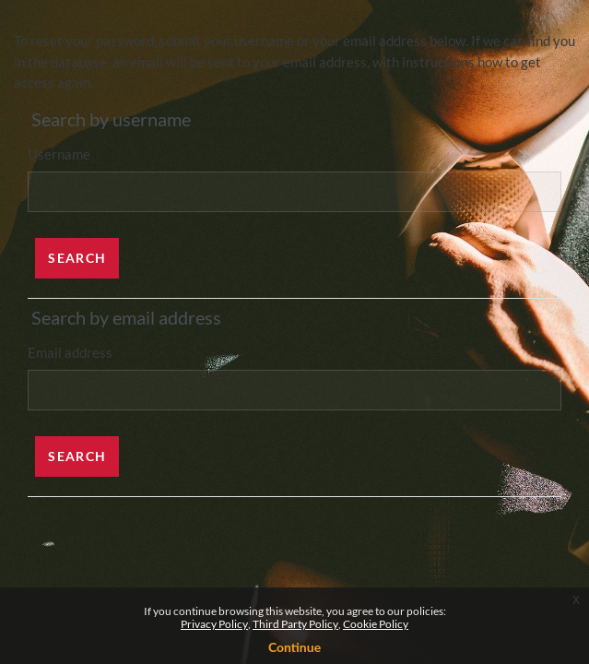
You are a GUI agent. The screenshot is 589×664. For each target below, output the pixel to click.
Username (59, 154)
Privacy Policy (214, 624)
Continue (294, 647)
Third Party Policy (295, 624)
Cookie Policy (375, 624)
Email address (70, 352)
